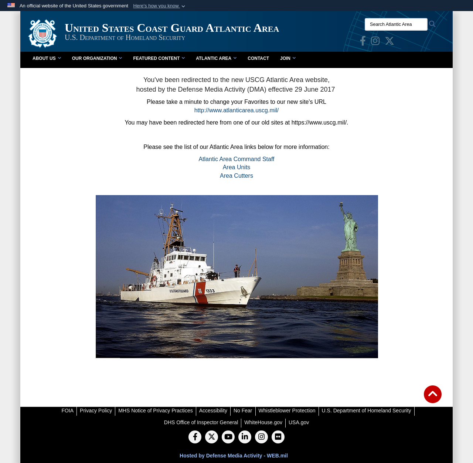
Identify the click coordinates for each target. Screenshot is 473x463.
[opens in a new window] (363, 42)
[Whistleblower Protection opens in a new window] (287, 410)
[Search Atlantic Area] (396, 24)
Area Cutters (236, 176)
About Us (47, 58)
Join (288, 58)
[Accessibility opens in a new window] (213, 410)
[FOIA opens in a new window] (67, 410)
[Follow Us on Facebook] (194, 437)
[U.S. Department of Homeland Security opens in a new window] (366, 410)
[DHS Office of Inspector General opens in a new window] (201, 422)
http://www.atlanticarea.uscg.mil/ (236, 110)
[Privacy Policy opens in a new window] (96, 410)
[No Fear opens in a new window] (243, 410)
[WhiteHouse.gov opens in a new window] (263, 422)
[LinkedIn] (244, 437)
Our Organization (97, 58)
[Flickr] (278, 437)
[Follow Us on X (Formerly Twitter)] (211, 437)
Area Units (237, 167)
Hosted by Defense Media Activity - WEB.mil (234, 456)
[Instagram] (261, 437)
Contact (258, 58)
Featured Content (159, 58)
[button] (160, 6)
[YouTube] (228, 437)
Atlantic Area (216, 58)
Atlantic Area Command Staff (236, 159)
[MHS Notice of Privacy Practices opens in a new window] (155, 410)
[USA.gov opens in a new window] (299, 422)
